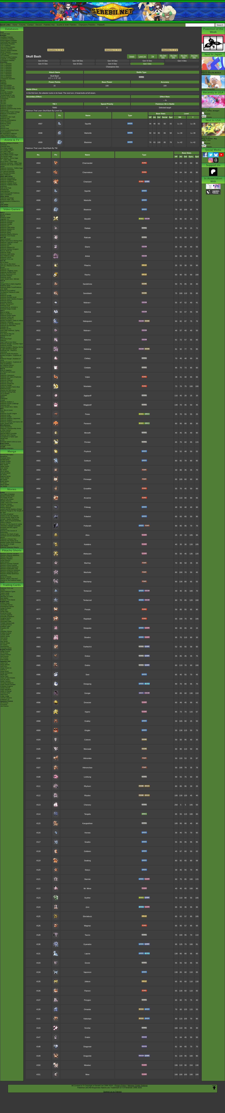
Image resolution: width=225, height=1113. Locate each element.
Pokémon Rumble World (8, 297)
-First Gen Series (5, 648)
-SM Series (4, 638)
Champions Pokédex (87, 25)
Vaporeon (87, 972)
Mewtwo (87, 1065)
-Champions (4, 98)
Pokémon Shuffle (5, 295)
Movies (11, 489)
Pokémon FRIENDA (6, 448)
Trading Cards (12, 585)
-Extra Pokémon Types (7, 591)
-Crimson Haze (5, 693)
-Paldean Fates (5, 626)
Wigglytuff (87, 405)
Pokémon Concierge (7, 198)
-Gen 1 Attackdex (6, 64)
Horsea (87, 833)
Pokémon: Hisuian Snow (8, 183)
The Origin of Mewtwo (7, 494)
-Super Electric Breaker (8, 684)
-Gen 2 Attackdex (6, 65)
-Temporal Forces (6, 625)
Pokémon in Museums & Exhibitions (8, 114)
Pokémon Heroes (6, 504)
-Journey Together (6, 615)
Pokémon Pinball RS (7, 383)
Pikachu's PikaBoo (6, 558)
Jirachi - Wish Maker (7, 506)
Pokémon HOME (5, 244)
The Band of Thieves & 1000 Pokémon (9, 293)
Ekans (87, 247)
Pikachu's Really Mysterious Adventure (9, 574)
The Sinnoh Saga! (6, 156)
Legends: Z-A (4, 219)
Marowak (87, 749)
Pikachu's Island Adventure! (9, 567)
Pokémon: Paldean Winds (8, 185)
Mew (87, 1074)
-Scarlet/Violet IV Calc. (7, 95)
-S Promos (3, 704)
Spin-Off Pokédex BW (7, 89)
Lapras (87, 954)
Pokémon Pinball (5, 417)
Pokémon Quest (5, 277)
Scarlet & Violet (5, 217)
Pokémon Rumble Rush (8, 272)
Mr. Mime (87, 888)
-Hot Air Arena (4, 679)
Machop (87, 563)
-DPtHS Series (5, 643)
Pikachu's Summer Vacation (9, 554)
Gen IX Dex (43, 61)
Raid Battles (4, 598)
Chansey (87, 805)
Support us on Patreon (112, 1092)
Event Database (5, 132)
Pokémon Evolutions (7, 181)
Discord (39, 25)
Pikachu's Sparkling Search (9, 572)
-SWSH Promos (5, 654)
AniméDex (3, 145)
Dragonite (88, 1056)
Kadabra (87, 544)
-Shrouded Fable (5, 621)
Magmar (87, 926)
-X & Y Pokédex (5, 45)
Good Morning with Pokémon (9, 193)
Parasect (87, 423)
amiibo (2, 440)
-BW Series (4, 641)
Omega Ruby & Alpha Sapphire (10, 284)
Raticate (87, 237)
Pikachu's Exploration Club (9, 568)
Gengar (87, 693)
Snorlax (87, 1028)
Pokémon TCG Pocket (7, 236)
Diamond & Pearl (5, 339)
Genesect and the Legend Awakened (8, 528)
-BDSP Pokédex (5, 52)
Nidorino (87, 340)
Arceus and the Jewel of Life (9, 517)
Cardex (2, 90)
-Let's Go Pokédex (6, 49)
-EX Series (3, 645)
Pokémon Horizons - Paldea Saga (11, 168)
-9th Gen (3, 100)
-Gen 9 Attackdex (6, 77)
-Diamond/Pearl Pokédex (8, 42)
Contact (30, 25)
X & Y (2, 282)
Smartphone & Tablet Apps (9, 437)
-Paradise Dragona (6, 686)
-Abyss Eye (4, 663)
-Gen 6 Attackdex (6, 72)
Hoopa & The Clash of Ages (9, 534)
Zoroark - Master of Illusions (9, 519)
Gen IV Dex (43, 64)
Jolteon (87, 981)
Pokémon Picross (6, 300)
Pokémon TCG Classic (7, 600)
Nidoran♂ (87, 330)
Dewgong (87, 684)
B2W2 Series (4, 481)
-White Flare (4, 611)
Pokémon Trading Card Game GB (11, 422)
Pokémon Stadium (6, 420)
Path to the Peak (5, 188)
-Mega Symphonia (6, 673)
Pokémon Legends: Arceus (9, 242)
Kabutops (87, 1019)
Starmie (87, 879)
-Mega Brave (4, 671)
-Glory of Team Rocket (7, 678)
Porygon (87, 1000)
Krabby (87, 721)
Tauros (87, 935)
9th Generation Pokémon (8, 133)
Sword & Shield (5, 239)
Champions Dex (112, 67)
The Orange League (7, 150)
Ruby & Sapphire (5, 370)
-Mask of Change (6, 691)
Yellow (2, 412)
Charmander (87, 163)
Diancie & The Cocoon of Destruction (8, 531)
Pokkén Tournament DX (8, 274)
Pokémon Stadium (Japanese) (10, 418)
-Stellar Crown (5, 620)
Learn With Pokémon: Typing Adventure (9, 331)
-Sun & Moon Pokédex (7, 47)
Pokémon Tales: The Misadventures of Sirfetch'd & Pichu (10, 201)
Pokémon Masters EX (7, 229)
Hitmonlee (87, 758)
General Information (6, 455)
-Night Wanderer (5, 689)
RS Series (3, 469)
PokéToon (3, 186)
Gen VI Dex (147, 61)
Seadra (87, 842)
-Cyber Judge (4, 696)
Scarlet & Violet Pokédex (67, 25)
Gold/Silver (3, 398)
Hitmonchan (87, 768)
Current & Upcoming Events (9, 130)
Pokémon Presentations (8, 120)
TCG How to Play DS (7, 334)
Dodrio (87, 665)
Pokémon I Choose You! (8, 539)
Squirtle (88, 124)
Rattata (87, 228)
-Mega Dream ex (5, 668)
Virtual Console (5, 432)
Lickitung (87, 777)
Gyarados (88, 944)
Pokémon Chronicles (7, 170)
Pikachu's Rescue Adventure (9, 555)
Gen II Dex (112, 64)
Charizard (88, 182)
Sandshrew (87, 284)
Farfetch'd (87, 647)
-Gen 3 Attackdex (6, 67)
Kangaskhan (87, 823)
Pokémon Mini (5, 405)
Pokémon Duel (5, 305)
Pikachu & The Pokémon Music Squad (10, 581)
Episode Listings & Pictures (9, 143)
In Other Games (5, 430)
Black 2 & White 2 (6, 314)
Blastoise (88, 142)
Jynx (87, 907)
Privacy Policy (120, 1086)
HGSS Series (4, 478)
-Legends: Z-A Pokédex (8, 59)
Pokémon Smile (5, 252)
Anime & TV (11, 140)
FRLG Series (4, 471)
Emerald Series (5, 473)
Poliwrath (87, 526)
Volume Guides (5, 463)
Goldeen (87, 851)
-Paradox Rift (4, 628)
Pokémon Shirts (5, 123)
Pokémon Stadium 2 (7, 402)
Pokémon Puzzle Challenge (9, 403)
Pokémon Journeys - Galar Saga (11, 163)
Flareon (87, 991)
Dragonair (87, 1047)
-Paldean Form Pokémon (8, 137)
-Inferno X (3, 669)
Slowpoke (88, 628)
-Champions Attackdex (7, 79)
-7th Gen (3, 103)
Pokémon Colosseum (7, 375)
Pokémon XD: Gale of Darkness (10, 377)
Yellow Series (4, 466)
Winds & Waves (5, 214)
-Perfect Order (5, 603)
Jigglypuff (87, 396)
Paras (87, 414)
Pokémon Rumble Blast (8, 325)
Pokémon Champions (7, 221)
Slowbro (87, 637)
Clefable (87, 368)
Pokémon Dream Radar (8, 315)
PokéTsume (4, 206)
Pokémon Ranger (6, 385)
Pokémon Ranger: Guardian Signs (11, 344)
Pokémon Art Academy (7, 290)
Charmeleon (87, 172)
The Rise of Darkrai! (6, 514)
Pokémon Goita (5, 445)
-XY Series (3, 640)
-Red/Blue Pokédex (6, 37)
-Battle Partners (5, 681)
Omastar (87, 1009)
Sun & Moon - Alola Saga (8, 161)
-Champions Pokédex (7, 60)
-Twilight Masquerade (7, 623)
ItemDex (3, 80)
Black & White (4, 312)
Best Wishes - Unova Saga (9, 158)
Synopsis (206, 143)
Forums (22, 25)
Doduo (87, 656)
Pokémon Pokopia (6, 222)
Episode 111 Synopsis (210, 111)
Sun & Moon (4, 262)
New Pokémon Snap (7, 256)
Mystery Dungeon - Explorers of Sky (10, 356)
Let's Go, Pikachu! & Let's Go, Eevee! (10, 266)
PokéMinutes (4, 189)
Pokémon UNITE (5, 231)
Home (14, 25)
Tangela (87, 814)
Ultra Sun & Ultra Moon (8, 264)
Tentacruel (87, 600)
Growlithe (87, 489)
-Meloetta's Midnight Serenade (10, 526)
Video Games (11, 209)
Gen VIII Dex (77, 61)
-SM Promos (4, 656)
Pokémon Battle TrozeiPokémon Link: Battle (11, 288)
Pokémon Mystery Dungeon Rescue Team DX (9, 250)
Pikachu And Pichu (6, 557)
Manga (12, 451)
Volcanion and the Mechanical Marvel (10, 536)
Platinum (3, 340)
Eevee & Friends (5, 577)
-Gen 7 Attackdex (6, 74)
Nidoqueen (87, 321)
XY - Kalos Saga (5, 160)
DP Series (3, 474)
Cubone (87, 740)
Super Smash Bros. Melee (9, 407)
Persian (87, 442)
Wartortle (88, 133)
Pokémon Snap (5, 415)
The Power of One (6, 497)
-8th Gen (3, 102)
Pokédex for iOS (5, 335)
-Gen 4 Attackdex (6, 69)
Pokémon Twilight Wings (8, 180)
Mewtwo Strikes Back (7, 496)
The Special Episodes (7, 171)
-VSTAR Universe (6, 698)
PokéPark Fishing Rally (8, 392)
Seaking (87, 861)
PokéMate (3, 395)
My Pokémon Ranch (7, 365)
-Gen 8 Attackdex (6, 75)
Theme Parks (4, 125)
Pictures (207, 117)
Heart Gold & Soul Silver (8, 342)
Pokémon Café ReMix (7, 227)
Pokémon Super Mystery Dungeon (11, 299)
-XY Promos (4, 658)
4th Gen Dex (184, 56)
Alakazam (87, 554)
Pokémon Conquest (6, 322)
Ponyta (87, 609)
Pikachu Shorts (11, 550)
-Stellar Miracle (5, 688)
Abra (87, 535)
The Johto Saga (5, 151)
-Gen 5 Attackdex (6, 70)
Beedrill (87, 219)
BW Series (3, 479)
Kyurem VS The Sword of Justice (11, 524)
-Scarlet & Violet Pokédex (8, 57)
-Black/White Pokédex (7, 44)
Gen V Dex (182, 61)
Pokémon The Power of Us (9, 541)
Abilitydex (3, 84)
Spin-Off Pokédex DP (7, 87)
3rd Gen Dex (194, 56)
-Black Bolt (3, 610)
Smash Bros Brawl (6, 367)
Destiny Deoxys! (5, 507)
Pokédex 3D (4, 327)
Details (131, 56)
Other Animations (6, 194)
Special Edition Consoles (8, 433)
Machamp (87, 582)
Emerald (3, 373)
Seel (87, 675)
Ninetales (87, 386)
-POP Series (4, 659)
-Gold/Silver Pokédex (7, 39)
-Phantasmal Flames (7, 606)
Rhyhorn (87, 786)
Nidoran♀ (87, 303)
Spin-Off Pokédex (6, 85)
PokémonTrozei (5, 388)
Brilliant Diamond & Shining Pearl (11, 241)
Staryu (87, 870)
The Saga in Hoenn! (6, 153)
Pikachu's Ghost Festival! (8, 565)
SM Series (3, 486)
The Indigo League (6, 148)
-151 (1, 630)
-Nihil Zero (3, 666)
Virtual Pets (4, 438)
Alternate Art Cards (6, 596)
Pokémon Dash (5, 378)
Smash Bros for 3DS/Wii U (9, 307)
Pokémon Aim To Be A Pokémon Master (11, 165)
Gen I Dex (147, 64)
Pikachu (87, 265)
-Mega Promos (5, 651)
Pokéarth (101, 25)
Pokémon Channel (6, 380)
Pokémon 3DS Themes (8, 435)
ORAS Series (4, 484)
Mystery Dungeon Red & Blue (10, 387)
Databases (11, 29)
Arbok (87, 256)
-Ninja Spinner (5, 664)
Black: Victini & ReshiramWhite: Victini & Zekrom (10, 521)
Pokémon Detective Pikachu (9, 547)
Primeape (87, 479)
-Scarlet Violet (4, 635)
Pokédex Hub (49, 25)
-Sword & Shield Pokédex (8, 50)
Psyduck (87, 451)
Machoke (87, 572)
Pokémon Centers (6, 107)
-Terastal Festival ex (6, 683)
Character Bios (5, 146)
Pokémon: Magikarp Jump (9, 271)
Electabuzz (87, 916)
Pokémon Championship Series (10, 108)
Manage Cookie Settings (138, 1086)
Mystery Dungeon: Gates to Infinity (11, 320)
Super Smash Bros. (6, 423)
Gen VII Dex (113, 61)
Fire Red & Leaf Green (7, 372)
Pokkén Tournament (6, 304)
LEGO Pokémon (5, 122)
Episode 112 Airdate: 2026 (209, 138)
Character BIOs (5, 458)
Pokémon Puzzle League (8, 413)
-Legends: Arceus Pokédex (9, 54)
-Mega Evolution (5, 608)
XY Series (3, 483)
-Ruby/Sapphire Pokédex (8, 40)
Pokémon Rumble (6, 345)
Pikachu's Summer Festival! (9, 563)
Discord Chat (4, 128)
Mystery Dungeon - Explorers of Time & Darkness (10, 363)
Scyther (87, 898)
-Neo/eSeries (4, 646)
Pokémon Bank (5, 285)
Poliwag (87, 507)
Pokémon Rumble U (7, 319)
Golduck (87, 461)
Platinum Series (5, 476)
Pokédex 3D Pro (5, 329)
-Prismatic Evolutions (7, 616)
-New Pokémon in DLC (7, 135)
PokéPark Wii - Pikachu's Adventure (8, 351)
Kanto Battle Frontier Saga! (9, 155)
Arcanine (87, 498)
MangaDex (3, 456)
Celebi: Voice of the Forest (9, 502)
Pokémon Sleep (5, 232)
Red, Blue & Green (6, 410)
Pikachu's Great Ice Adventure (10, 570)
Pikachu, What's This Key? (9, 578)
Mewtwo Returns (5, 501)
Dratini (87, 1037)
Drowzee (87, 702)
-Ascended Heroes (6, 605)
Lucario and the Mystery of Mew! (11, 509)
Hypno (87, 712)
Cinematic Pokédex (6, 92)
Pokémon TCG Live (6, 259)
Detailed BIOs (4, 460)
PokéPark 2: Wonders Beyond (10, 324)
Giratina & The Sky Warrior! (9, 516)
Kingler (87, 730)
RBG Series (4, 464)
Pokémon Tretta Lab (7, 317)
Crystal (2, 400)
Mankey (87, 470)
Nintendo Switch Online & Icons (10, 442)
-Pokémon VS (4, 699)
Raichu (87, 275)
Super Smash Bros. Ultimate (9, 279)
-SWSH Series (5, 636)
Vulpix (87, 377)
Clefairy (87, 358)
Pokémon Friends (6, 224)
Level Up (142, 56)
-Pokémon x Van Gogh (7, 117)
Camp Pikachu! (5, 560)
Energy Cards (4, 595)
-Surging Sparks (5, 618)
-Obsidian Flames (6, 631)
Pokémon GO (4, 226)
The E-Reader (5, 393)
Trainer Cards (4, 593)
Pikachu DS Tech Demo (8, 390)
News (2, 32)
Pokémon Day (5, 118)
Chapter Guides (5, 461)
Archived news (5, 34)
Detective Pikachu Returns (9, 234)
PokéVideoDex (5, 191)
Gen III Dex (77, 64)
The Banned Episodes (7, 173)
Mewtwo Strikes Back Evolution (10, 542)
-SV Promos (4, 653)
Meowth (87, 433)
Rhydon (87, 795)
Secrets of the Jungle (7, 544)
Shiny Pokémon (5, 175)
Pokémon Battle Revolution (9, 354)
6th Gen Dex (163, 56)
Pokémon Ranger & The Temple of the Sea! (11, 511)
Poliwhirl (87, 516)
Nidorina (87, 312)
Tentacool (87, 591)
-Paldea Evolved (5, 633)
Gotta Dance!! (4, 562)
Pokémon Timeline (6, 105)
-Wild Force (4, 694)
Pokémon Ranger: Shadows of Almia (10, 359)
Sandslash (87, 293)
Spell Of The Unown (6, 499)
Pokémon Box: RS (6, 382)
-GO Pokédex (4, 55)
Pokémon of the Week (7, 97)
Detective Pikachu (6, 276)
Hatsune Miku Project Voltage (10, 112)
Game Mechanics (6, 93)
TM (152, 56)
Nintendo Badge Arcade (8, 309)
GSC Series (4, 468)
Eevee (87, 963)
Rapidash (87, 619)
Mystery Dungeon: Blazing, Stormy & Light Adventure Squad (11, 348)
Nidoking (87, 349)
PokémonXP (4, 110)
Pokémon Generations (7, 178)
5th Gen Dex (173, 56)
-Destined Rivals (5, 613)
